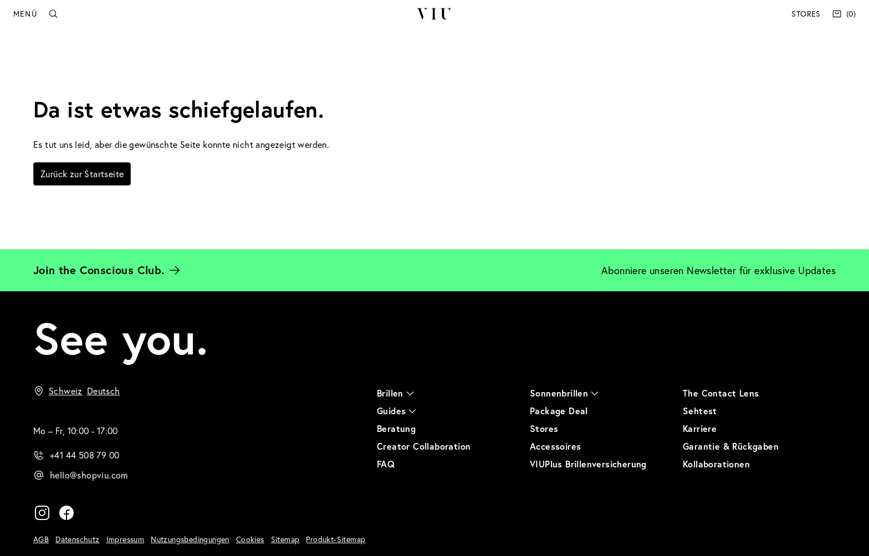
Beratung (396, 428)
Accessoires (555, 446)
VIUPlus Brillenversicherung (588, 464)
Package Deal (559, 410)
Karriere (700, 428)
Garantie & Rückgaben (731, 446)
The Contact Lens (721, 393)
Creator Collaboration (424, 446)
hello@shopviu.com (89, 475)
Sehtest (700, 410)
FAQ (386, 464)
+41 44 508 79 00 (84, 455)
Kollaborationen (716, 464)
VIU (434, 14)
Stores (805, 13)
